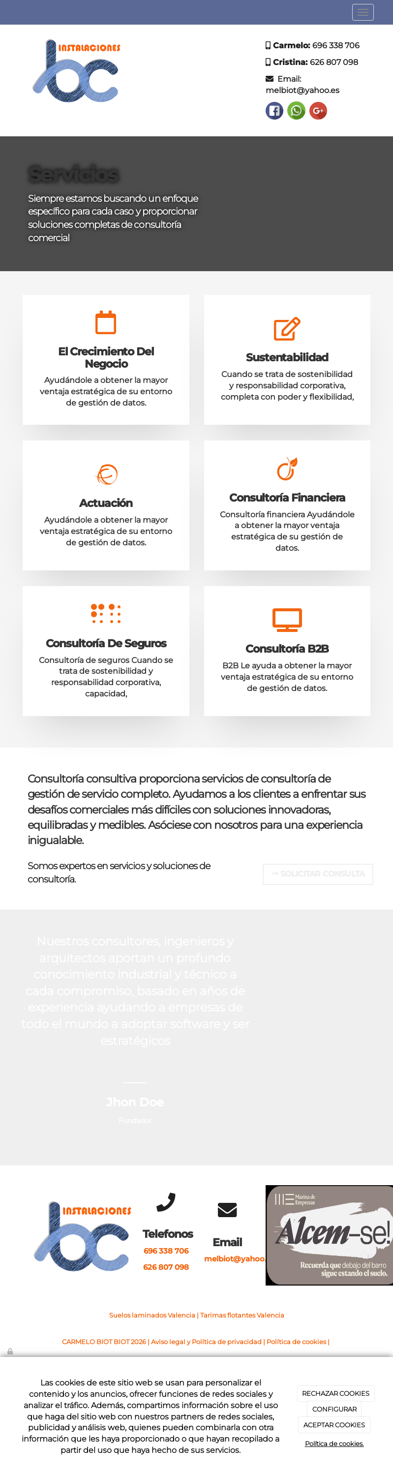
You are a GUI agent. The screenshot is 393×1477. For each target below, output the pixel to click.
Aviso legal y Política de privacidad (206, 1342)
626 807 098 (334, 62)
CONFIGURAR (334, 1409)
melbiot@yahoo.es (302, 90)
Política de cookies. (334, 1443)
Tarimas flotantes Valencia (242, 1315)
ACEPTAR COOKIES (334, 1425)
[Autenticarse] (10, 1351)
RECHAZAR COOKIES (335, 1393)
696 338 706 (336, 45)
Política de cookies (296, 1342)
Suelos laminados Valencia (152, 1315)
